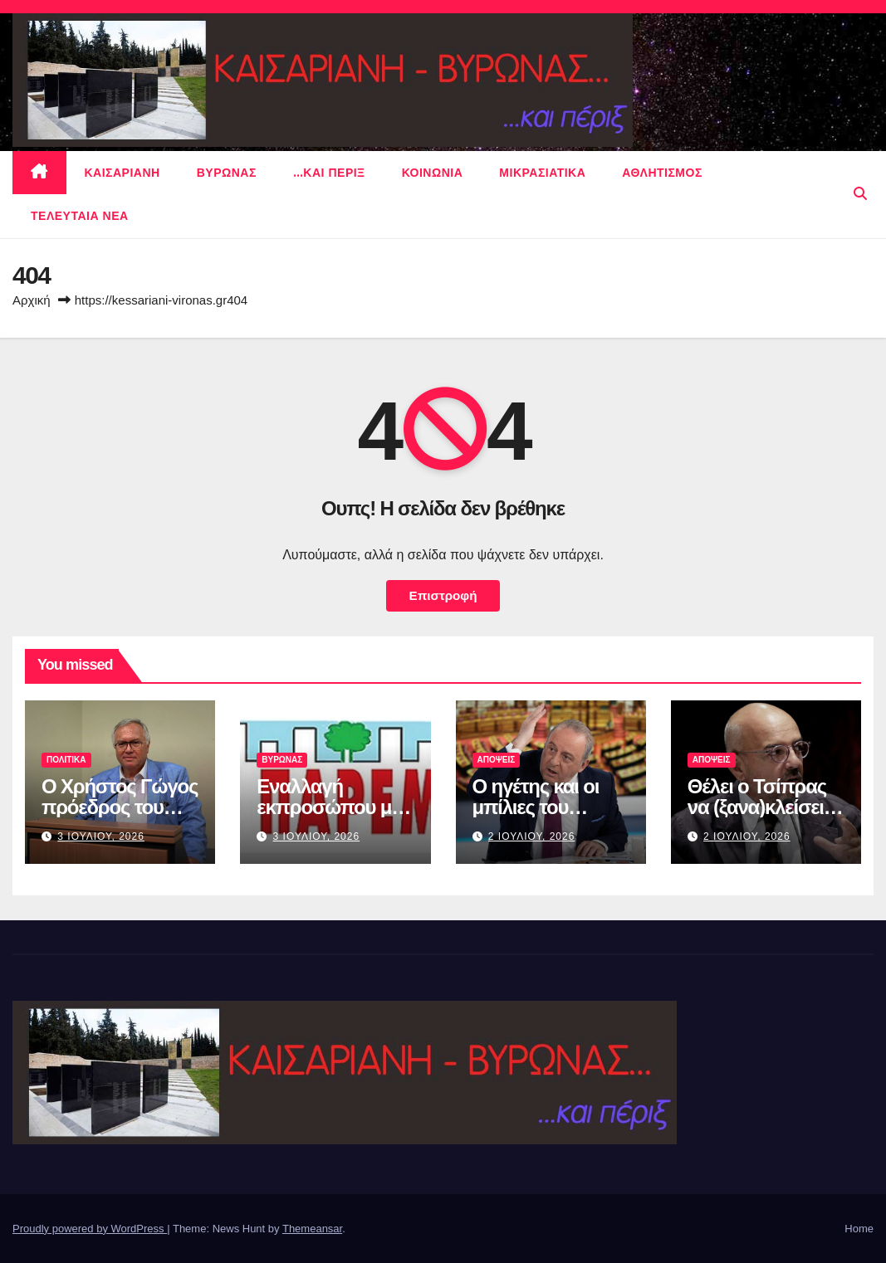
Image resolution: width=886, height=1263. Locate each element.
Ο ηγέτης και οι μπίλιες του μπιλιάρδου (536, 807)
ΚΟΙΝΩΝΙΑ (432, 172)
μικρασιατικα (542, 172)
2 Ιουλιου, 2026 (531, 836)
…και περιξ (329, 172)
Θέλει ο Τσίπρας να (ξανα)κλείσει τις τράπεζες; (757, 807)
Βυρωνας (227, 172)
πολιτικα (66, 759)
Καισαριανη (122, 172)
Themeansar (312, 1228)
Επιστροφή (443, 595)
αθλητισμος (662, 172)
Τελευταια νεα (80, 215)
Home (859, 1228)
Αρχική (31, 300)
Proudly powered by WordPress (89, 1228)
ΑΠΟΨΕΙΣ (496, 759)
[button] (860, 194)
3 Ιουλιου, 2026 (100, 836)
